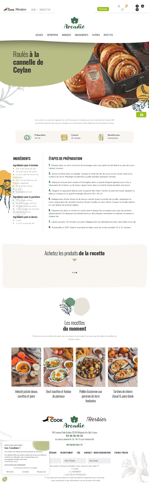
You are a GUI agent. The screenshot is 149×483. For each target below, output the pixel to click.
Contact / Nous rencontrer (97, 439)
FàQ (78, 439)
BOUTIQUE (102, 9)
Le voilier (25, 439)
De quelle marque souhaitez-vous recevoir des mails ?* (74, 452)
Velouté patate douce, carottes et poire (26, 380)
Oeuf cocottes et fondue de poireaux (58, 380)
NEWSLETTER (45, 9)
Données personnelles (46, 480)
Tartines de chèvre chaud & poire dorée (122, 380)
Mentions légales (63, 480)
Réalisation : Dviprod (79, 480)
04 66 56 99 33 (74, 422)
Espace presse (121, 439)
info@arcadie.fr (74, 431)
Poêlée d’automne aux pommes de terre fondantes (90, 382)
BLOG (33, 9)
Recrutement (66, 439)
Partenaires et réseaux (45, 439)
